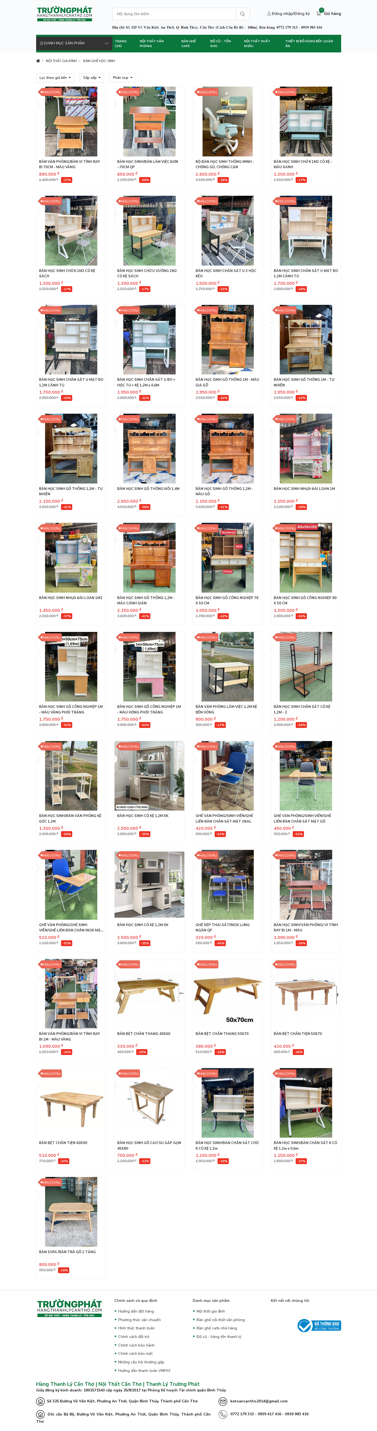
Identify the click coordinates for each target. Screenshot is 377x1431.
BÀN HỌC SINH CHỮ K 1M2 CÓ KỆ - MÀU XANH (303, 164)
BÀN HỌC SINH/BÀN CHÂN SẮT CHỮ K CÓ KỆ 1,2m (227, 1146)
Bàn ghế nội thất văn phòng (221, 1319)
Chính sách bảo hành (136, 1345)
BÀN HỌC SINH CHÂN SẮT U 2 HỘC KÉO (226, 273)
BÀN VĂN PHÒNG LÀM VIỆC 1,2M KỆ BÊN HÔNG (226, 709)
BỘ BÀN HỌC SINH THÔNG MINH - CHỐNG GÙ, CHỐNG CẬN (225, 164)
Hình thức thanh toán (136, 1328)
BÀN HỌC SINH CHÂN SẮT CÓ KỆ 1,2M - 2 (302, 709)
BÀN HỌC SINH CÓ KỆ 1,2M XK (142, 816)
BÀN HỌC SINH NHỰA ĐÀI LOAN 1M (304, 488)
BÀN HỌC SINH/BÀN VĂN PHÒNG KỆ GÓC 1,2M (70, 819)
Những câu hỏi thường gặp (141, 1362)
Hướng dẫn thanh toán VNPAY (144, 1370)
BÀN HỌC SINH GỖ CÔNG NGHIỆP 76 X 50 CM (227, 601)
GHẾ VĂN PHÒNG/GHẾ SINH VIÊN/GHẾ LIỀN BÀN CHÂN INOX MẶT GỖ (71, 928)
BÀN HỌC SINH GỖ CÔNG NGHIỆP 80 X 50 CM (305, 601)
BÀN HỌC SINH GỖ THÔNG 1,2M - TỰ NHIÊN (70, 491)
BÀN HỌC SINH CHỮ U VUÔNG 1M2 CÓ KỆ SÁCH (147, 273)
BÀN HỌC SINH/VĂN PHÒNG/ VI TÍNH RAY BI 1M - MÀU (306, 928)
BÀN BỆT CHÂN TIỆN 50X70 (298, 1033)
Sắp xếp (90, 77)
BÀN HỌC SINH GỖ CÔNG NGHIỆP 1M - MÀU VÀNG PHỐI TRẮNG (71, 709)
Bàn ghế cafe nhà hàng (217, 1328)
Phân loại (121, 77)
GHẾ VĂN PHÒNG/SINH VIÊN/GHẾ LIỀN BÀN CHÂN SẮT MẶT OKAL (224, 819)
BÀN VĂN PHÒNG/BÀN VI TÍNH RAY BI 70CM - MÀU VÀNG (69, 164)
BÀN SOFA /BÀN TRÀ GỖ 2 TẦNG (67, 1252)
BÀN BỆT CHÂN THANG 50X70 (222, 1033)
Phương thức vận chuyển (139, 1319)
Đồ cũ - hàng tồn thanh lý (219, 1336)
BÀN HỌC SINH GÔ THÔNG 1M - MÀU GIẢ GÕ (227, 382)
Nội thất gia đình (211, 1311)
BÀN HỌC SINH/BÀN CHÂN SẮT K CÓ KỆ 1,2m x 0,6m (305, 1146)
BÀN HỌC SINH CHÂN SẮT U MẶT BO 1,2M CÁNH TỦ (306, 273)
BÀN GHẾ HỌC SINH (99, 61)
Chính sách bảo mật (135, 1353)
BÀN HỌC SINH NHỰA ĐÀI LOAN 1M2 (70, 598)
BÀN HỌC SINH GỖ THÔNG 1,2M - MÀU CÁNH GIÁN (146, 601)
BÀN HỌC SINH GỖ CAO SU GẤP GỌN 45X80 (149, 1146)
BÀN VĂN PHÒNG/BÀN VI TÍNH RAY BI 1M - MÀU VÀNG (69, 1036)
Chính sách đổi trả (133, 1336)
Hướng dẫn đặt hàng (136, 1311)
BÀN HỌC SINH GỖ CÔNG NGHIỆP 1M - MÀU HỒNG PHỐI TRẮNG (149, 709)
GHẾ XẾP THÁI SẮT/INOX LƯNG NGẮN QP (223, 928)
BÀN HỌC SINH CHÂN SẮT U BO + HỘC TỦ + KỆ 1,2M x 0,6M (146, 382)
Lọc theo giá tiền (54, 77)
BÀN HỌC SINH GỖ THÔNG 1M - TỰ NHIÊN (304, 382)
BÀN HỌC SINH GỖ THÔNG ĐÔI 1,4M (148, 488)
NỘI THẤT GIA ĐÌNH (61, 61)
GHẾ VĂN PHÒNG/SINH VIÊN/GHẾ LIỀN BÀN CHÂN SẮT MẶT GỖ (302, 819)
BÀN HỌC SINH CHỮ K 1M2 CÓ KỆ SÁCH (67, 273)
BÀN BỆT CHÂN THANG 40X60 (143, 1033)
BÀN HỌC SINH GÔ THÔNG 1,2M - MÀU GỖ (224, 491)
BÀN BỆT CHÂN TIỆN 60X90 (63, 1143)
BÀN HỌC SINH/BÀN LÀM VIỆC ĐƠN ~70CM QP (147, 164)
